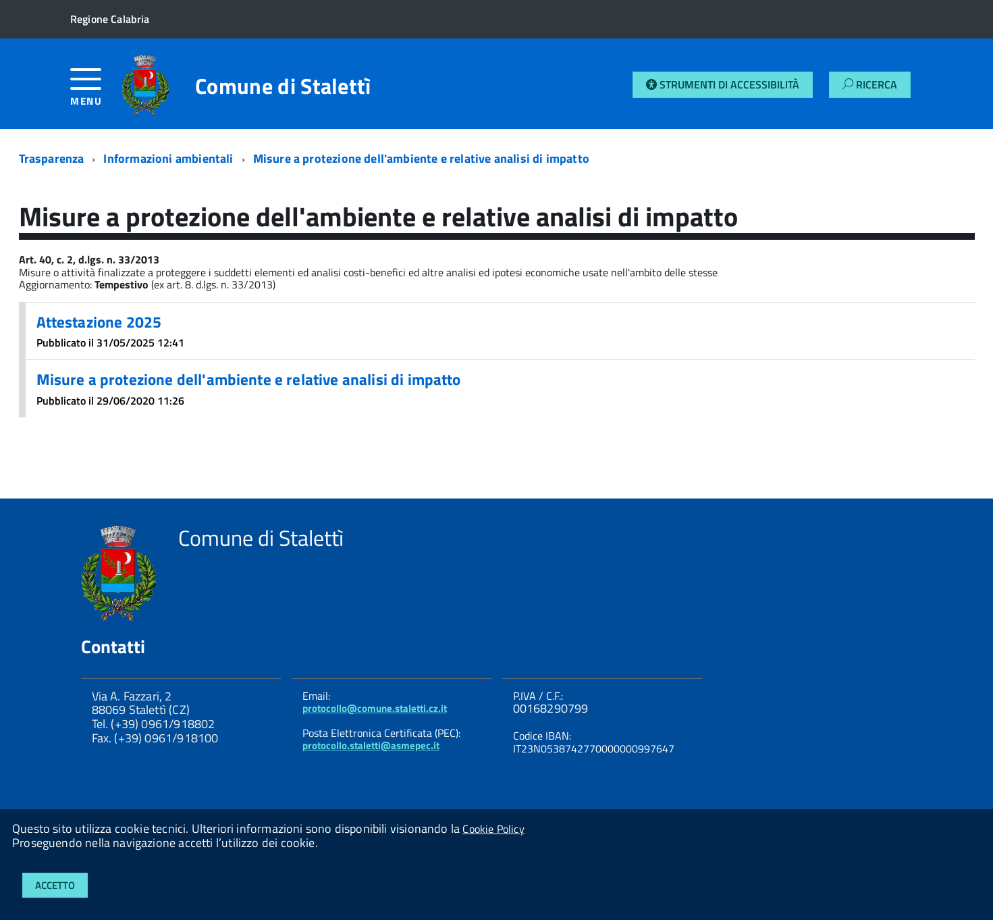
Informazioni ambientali (168, 158)
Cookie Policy (493, 829)
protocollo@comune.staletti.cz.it (374, 708)
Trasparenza (51, 158)
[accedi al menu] (96, 92)
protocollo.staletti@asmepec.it (370, 745)
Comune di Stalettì (283, 86)
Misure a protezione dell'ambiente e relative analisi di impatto (421, 158)
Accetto (55, 885)
